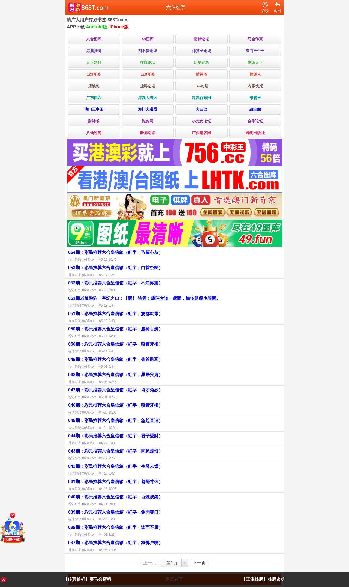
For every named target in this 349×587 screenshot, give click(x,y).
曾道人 (255, 74)
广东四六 (93, 97)
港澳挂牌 (93, 51)
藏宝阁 (255, 109)
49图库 (148, 39)
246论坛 (201, 86)
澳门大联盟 (147, 109)
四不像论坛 (147, 51)
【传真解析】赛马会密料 (87, 579)
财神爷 (201, 74)
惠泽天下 (255, 62)
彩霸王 (255, 97)
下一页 (199, 563)
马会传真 (255, 39)
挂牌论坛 (147, 62)
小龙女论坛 (201, 121)
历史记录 (201, 62)
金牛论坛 (255, 121)
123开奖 (94, 74)
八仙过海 (93, 133)
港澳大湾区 (147, 97)
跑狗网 (147, 121)
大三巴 (201, 109)
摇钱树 (94, 86)
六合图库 (93, 39)
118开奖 (148, 74)
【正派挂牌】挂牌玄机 (263, 579)
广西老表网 (201, 133)
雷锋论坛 (201, 39)
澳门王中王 (255, 51)
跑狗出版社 (255, 133)
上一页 (149, 563)
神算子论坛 (201, 51)
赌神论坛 (147, 133)
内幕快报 (255, 86)
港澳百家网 (201, 97)
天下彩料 (93, 62)
